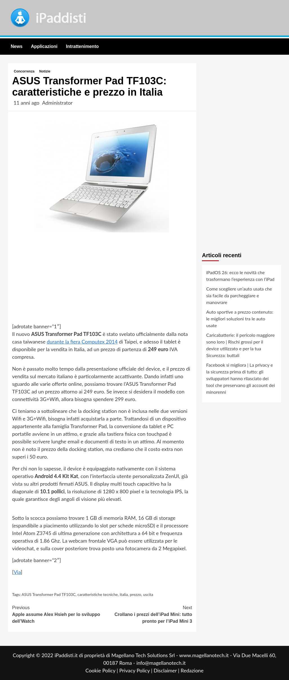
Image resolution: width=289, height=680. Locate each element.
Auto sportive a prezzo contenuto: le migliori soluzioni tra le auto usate (239, 318)
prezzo (135, 594)
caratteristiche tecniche (97, 594)
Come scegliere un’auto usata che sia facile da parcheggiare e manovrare (239, 295)
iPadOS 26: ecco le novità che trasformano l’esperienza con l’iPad (240, 276)
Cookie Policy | (102, 670)
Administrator (57, 103)
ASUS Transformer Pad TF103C (49, 594)
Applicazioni (44, 46)
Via (17, 572)
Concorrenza (24, 71)
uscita (148, 594)
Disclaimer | (167, 670)
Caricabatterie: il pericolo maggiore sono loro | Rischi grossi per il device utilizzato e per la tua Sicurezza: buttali (240, 345)
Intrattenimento (82, 46)
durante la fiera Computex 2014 (82, 341)
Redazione (192, 670)
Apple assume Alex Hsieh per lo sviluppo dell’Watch (57, 614)
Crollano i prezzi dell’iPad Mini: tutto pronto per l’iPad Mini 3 (147, 614)
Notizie (44, 71)
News (17, 46)
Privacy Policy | (136, 670)
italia (124, 594)
